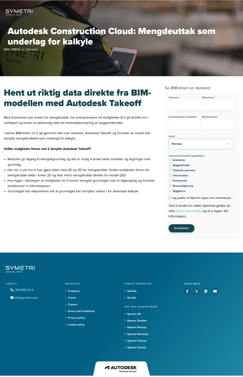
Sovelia (131, 297)
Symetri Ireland (136, 347)
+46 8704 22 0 (22, 290)
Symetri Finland (136, 340)
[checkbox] (201, 175)
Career (72, 297)
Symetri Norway (137, 327)
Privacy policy (76, 318)
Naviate (132, 291)
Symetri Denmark (137, 334)
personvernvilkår (188, 211)
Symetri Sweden (137, 320)
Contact (73, 304)
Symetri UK (134, 314)
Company (74, 291)
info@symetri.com (24, 298)
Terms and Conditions (81, 311)
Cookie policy (76, 324)
